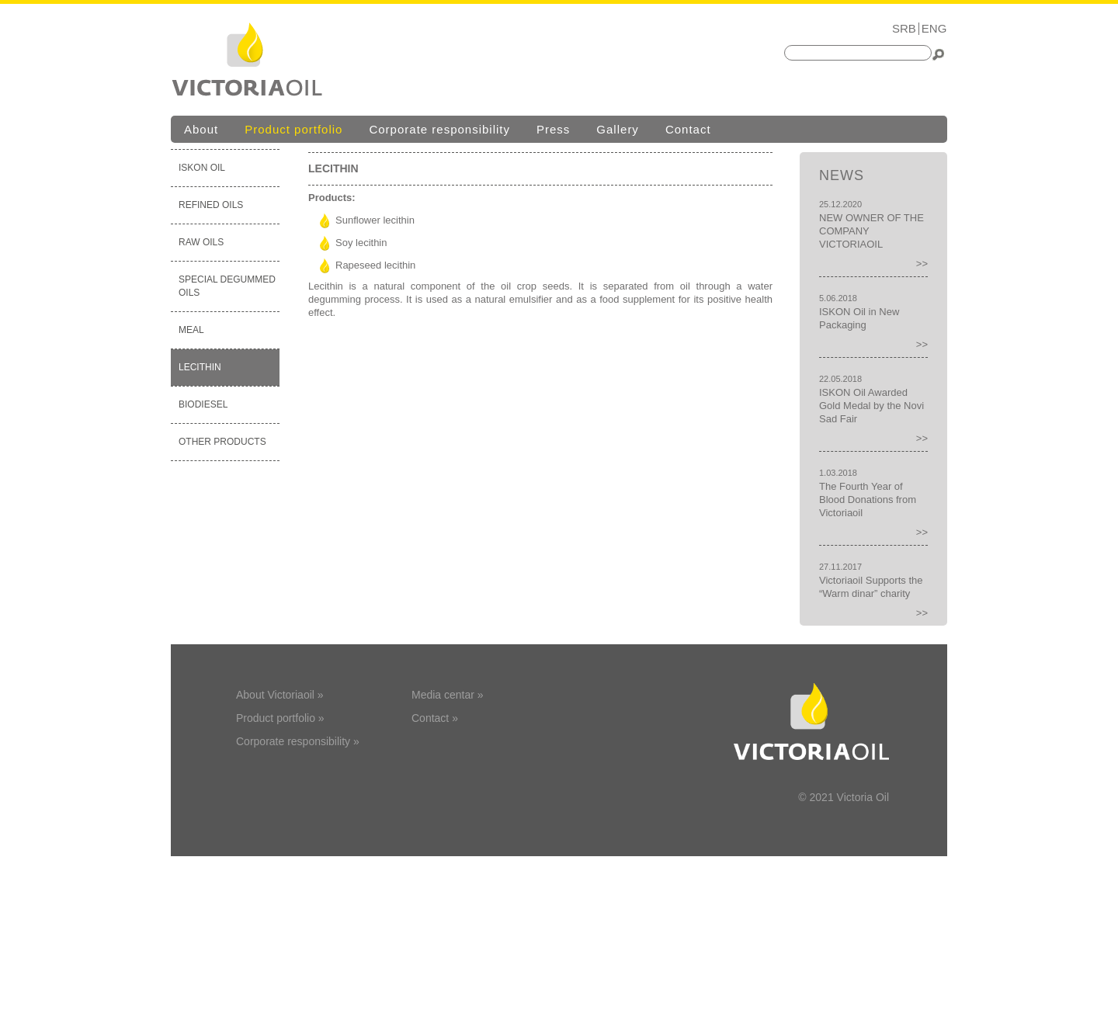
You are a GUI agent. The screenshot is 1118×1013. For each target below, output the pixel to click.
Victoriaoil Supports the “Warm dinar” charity (870, 586)
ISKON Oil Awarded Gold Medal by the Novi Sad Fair (871, 406)
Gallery (617, 129)
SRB (904, 28)
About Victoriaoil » (280, 695)
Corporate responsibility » (297, 741)
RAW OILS (201, 242)
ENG (934, 28)
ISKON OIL (202, 167)
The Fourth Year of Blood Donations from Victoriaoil (867, 499)
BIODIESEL (203, 404)
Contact (688, 129)
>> (922, 263)
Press (553, 129)
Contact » (434, 718)
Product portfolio (293, 129)
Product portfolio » (280, 718)
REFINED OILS (211, 204)
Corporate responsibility (439, 129)
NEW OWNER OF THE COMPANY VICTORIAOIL (871, 231)
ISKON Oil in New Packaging (859, 318)
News (841, 175)
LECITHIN (200, 367)
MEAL (191, 329)
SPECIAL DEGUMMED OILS (227, 286)
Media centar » (447, 695)
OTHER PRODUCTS (222, 441)
